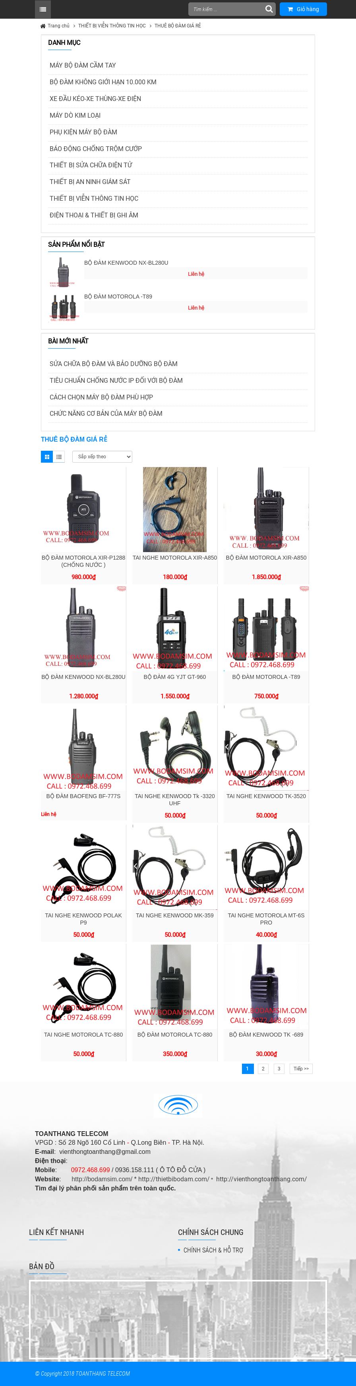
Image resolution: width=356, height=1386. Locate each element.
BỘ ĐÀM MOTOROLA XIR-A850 (266, 557)
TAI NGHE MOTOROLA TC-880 (83, 1034)
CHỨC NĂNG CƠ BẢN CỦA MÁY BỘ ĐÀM (106, 413)
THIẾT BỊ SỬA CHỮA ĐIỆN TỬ (91, 165)
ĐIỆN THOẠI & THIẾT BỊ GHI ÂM (94, 215)
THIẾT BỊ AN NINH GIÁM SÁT (90, 182)
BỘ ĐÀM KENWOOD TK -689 (266, 1034)
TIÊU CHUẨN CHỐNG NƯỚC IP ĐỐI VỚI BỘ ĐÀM (116, 380)
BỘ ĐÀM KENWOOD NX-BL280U (126, 263)
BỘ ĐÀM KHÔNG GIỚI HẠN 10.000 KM (103, 82)
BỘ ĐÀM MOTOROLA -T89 (118, 296)
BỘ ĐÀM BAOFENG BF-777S (83, 796)
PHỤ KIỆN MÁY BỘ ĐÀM (83, 132)
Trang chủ (59, 26)
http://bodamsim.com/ (102, 1179)
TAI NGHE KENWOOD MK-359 (175, 915)
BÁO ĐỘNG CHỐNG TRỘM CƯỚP (96, 149)
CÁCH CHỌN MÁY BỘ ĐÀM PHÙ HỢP (101, 397)
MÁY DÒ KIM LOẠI (75, 115)
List (59, 457)
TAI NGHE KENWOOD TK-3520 (266, 796)
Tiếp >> (301, 1069)
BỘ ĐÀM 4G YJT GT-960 (175, 677)
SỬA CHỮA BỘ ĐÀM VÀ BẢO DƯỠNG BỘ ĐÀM (114, 364)
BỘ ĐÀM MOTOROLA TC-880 (175, 1034)
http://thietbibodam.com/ (174, 1179)
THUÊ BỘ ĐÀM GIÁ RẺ (178, 26)
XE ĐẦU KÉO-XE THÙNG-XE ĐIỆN (95, 99)
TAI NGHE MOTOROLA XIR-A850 (175, 557)
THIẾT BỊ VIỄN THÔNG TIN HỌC (112, 26)
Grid (47, 457)
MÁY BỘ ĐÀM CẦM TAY (83, 65)
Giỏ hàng (303, 9)
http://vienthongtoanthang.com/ (261, 1179)
